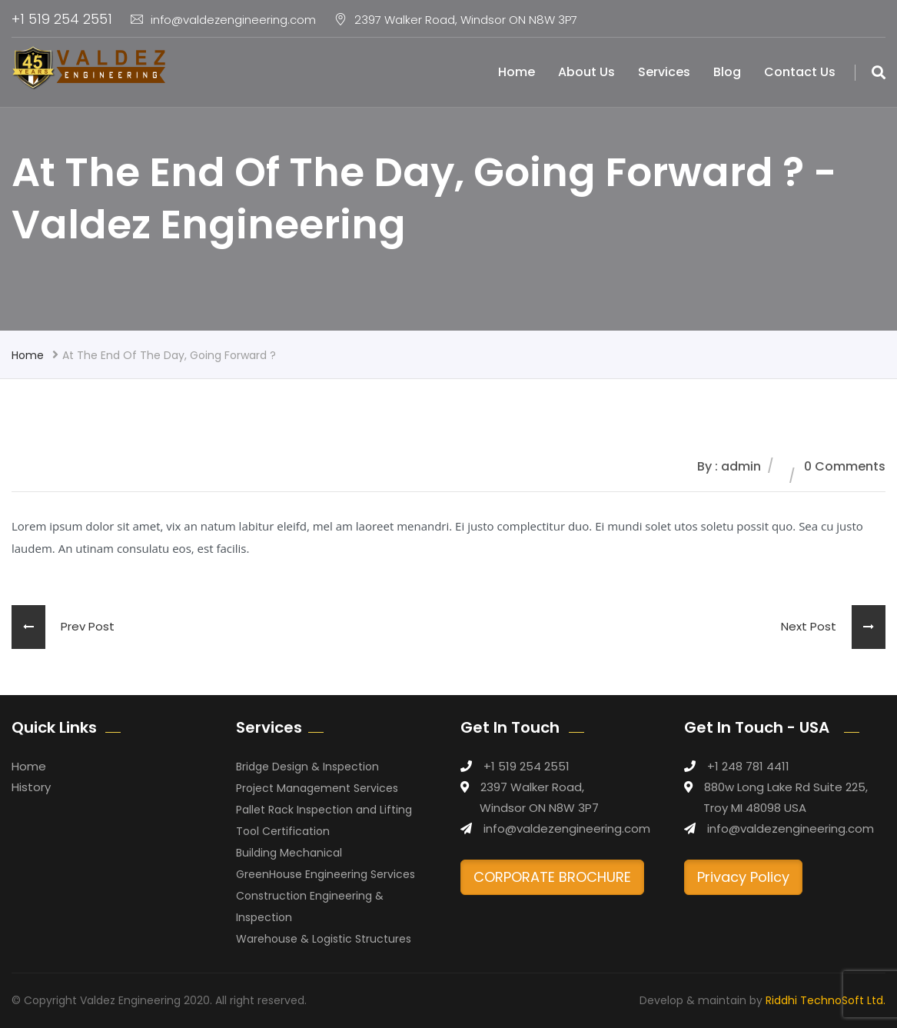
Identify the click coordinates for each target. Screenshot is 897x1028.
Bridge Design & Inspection (307, 766)
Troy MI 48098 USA (754, 808)
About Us (586, 72)
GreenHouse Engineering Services (325, 874)
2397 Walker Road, (532, 787)
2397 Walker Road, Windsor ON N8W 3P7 (455, 20)
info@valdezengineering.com (223, 20)
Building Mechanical (289, 852)
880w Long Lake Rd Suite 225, (786, 787)
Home (516, 72)
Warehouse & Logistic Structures (323, 938)
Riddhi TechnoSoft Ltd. (825, 1000)
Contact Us (800, 72)
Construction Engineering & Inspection (310, 906)
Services (664, 72)
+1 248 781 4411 (748, 766)
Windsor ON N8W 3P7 (539, 808)
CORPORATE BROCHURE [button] (552, 877)
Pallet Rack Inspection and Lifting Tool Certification (324, 820)
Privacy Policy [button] (743, 877)
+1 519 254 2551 (62, 18)
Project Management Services (317, 788)
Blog (727, 72)
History (31, 787)
